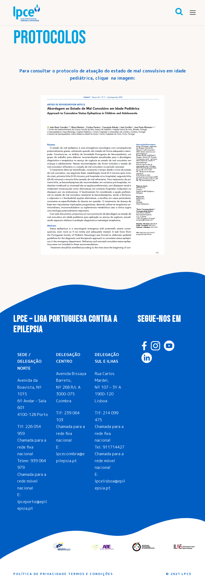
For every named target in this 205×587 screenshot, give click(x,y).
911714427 (113, 447)
